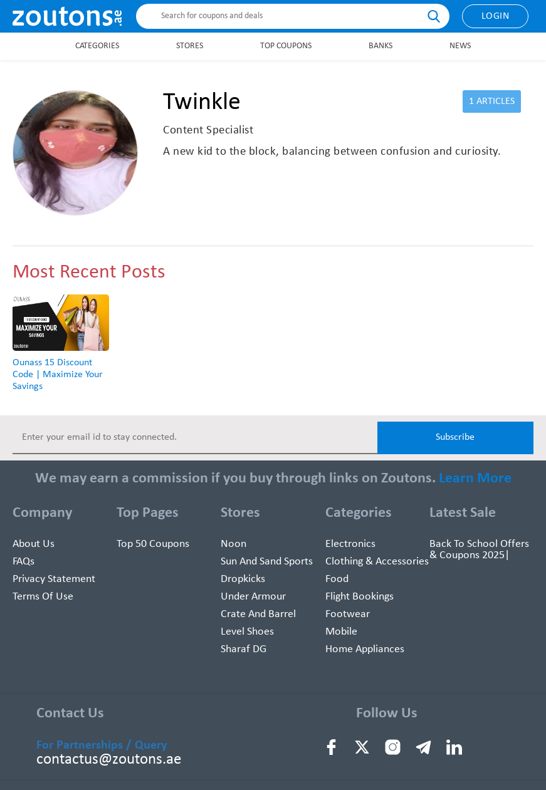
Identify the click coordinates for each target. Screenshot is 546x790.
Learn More (475, 478)
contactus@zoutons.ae (108, 759)
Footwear (347, 614)
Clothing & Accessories (377, 562)
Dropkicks (243, 579)
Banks (380, 46)
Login (495, 16)
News (460, 46)
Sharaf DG (243, 649)
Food (337, 579)
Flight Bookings (359, 597)
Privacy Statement (54, 579)
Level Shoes (247, 632)
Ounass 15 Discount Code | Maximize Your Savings (58, 375)
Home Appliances (364, 649)
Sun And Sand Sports (267, 562)
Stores (189, 46)
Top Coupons (286, 46)
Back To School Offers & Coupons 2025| (479, 549)
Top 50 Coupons (153, 544)
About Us (34, 544)
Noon (233, 544)
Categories (97, 46)
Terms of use (43, 597)
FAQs (23, 562)
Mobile (341, 632)
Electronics (350, 544)
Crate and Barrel (258, 614)
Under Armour (253, 597)
